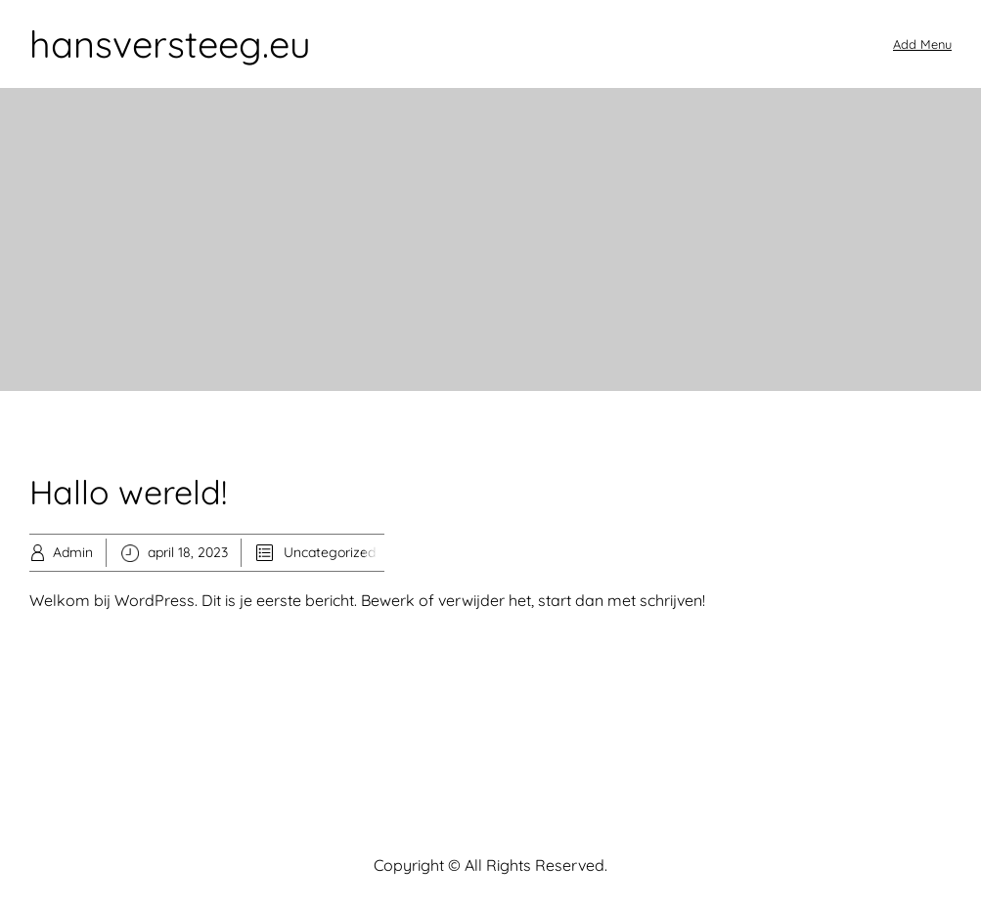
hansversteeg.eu (170, 44)
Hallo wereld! (128, 492)
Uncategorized (330, 552)
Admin (73, 552)
